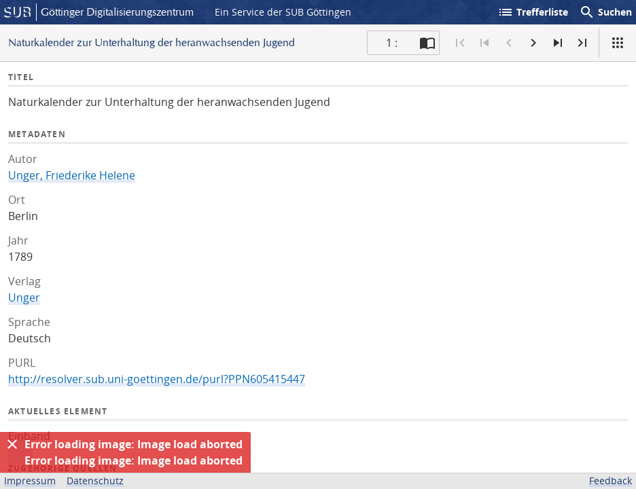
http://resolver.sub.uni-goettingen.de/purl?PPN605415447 (156, 379)
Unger (24, 297)
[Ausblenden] (12, 444)
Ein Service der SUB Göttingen (283, 11)
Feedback (610, 480)
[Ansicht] (617, 43)
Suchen (605, 12)
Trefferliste (532, 12)
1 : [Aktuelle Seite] (392, 42)
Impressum (30, 480)
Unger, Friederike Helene (71, 175)
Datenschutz (95, 480)
